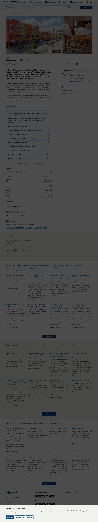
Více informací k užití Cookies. (26, 512)
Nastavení (29, 517)
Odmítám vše (20, 517)
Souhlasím (10, 517)
